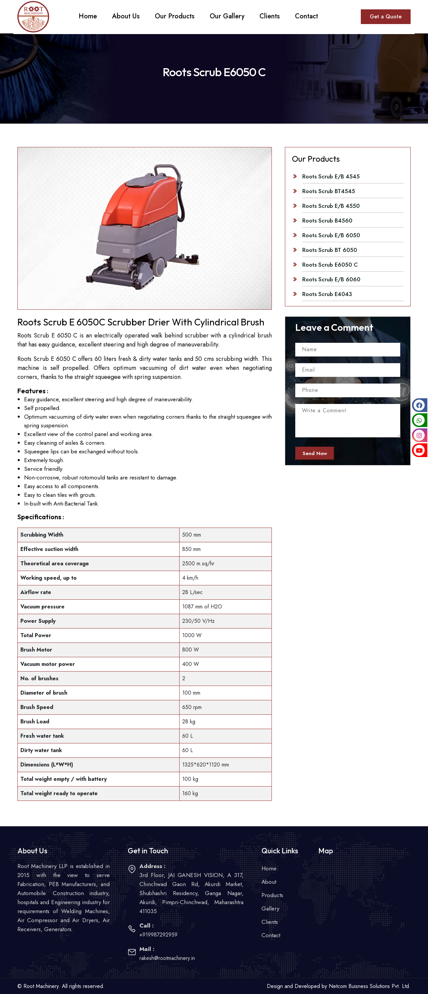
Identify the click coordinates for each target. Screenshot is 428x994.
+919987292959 (158, 935)
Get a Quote (386, 16)
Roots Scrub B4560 (327, 221)
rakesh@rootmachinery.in (167, 958)
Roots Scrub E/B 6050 (331, 235)
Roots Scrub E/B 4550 (331, 206)
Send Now (315, 453)
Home (269, 868)
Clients (269, 922)
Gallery (270, 908)
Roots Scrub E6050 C (330, 265)
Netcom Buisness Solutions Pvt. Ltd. (370, 986)
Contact (270, 935)
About (268, 882)
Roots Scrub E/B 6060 (331, 279)
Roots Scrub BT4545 (328, 191)
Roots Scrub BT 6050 (329, 250)
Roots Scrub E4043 (327, 294)
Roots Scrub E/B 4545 (331, 176)
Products (272, 895)
